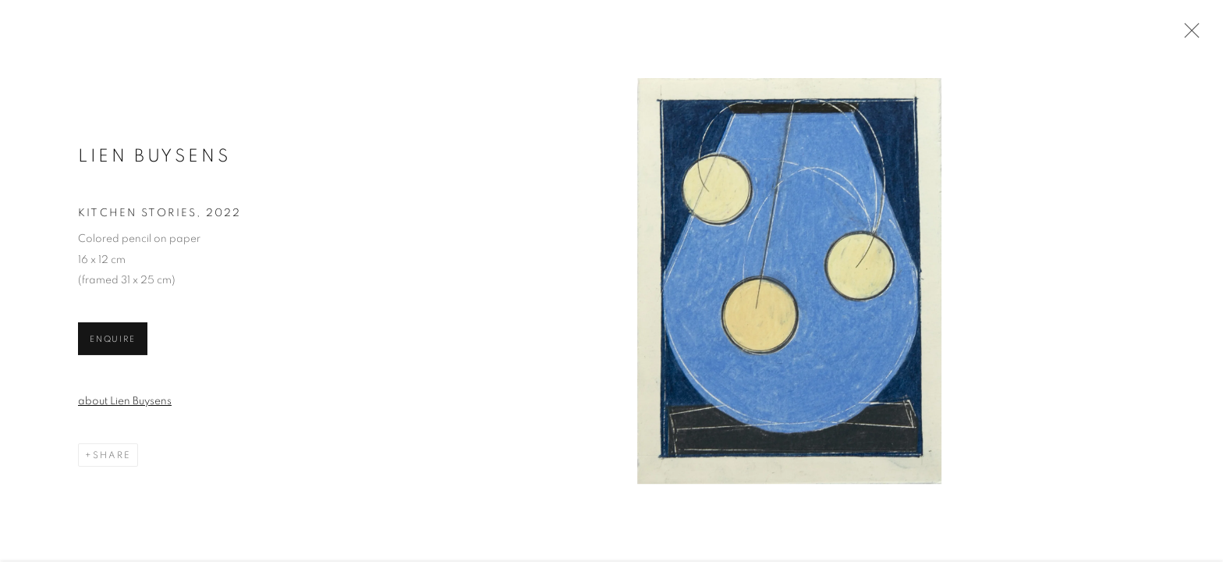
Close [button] (1188, 35)
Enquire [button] (113, 340)
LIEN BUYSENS (154, 158)
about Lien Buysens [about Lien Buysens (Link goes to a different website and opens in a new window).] (125, 402)
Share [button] (112, 456)
